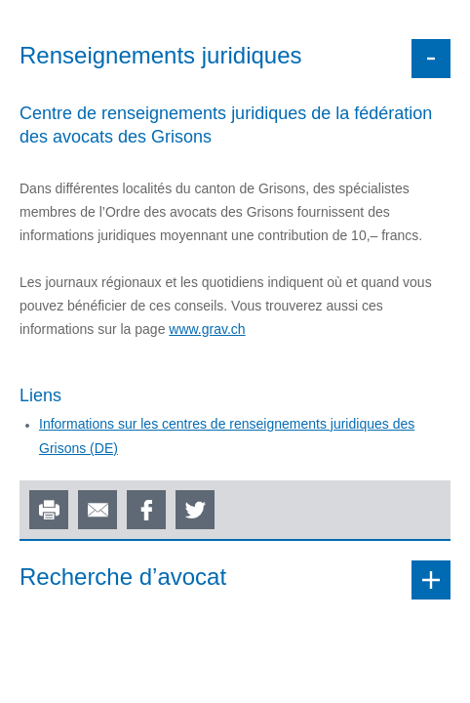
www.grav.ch (207, 329)
